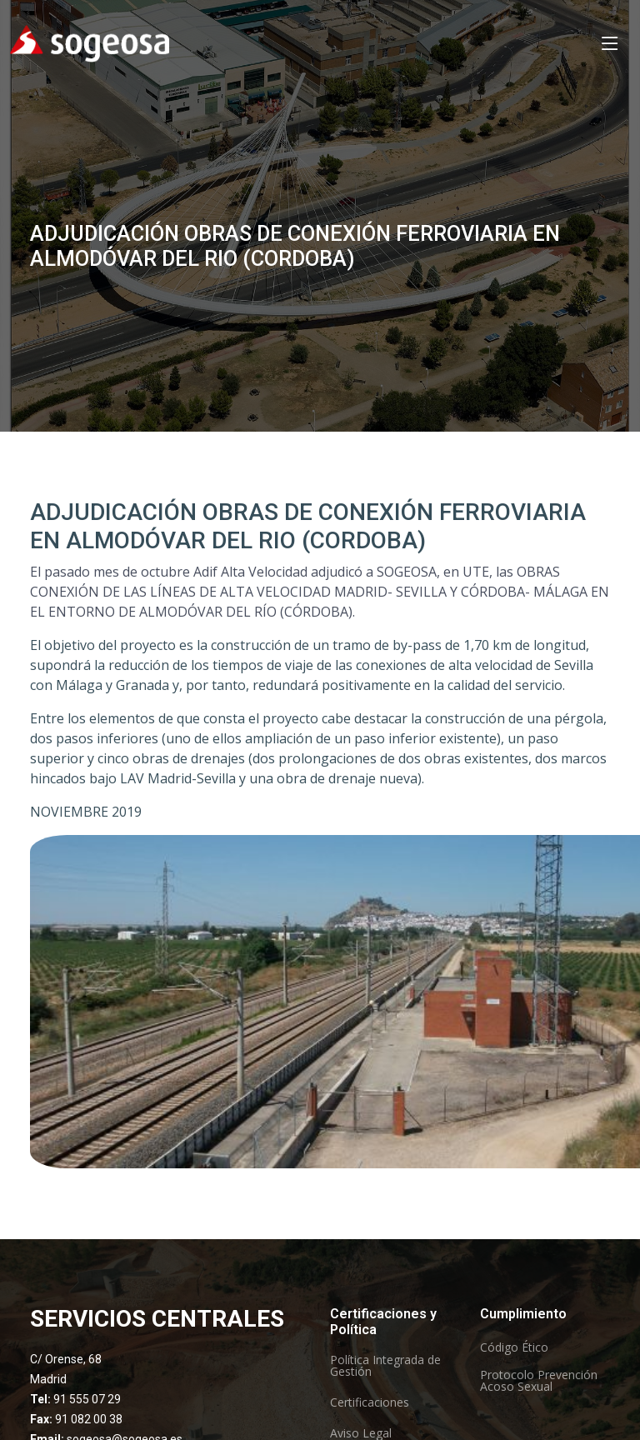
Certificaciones (369, 1402)
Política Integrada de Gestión (385, 1366)
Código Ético (514, 1347)
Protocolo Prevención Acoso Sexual (539, 1380)
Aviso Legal (361, 1433)
